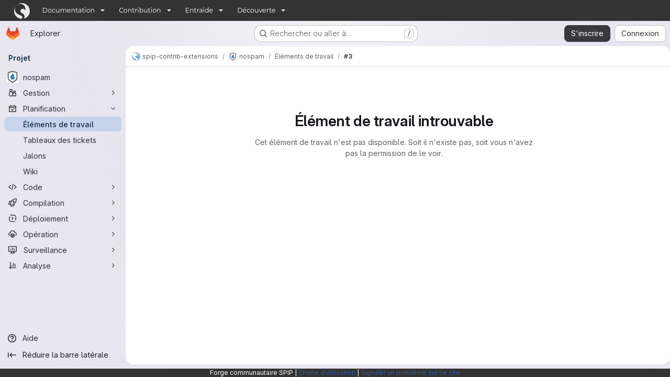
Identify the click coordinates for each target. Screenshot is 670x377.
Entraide (199, 10)
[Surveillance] (62, 249)
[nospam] (62, 77)
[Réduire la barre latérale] (62, 355)
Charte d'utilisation (326, 372)
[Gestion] (62, 92)
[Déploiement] (62, 218)
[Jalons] (62, 155)
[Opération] (62, 234)
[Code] (62, 187)
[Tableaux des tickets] (62, 139)
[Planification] (62, 108)
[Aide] (62, 338)
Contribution (140, 10)
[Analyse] (62, 265)
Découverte (256, 10)
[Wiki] (62, 171)
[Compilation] (62, 202)
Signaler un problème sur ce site (410, 372)
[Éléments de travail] (62, 124)
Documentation (68, 10)
